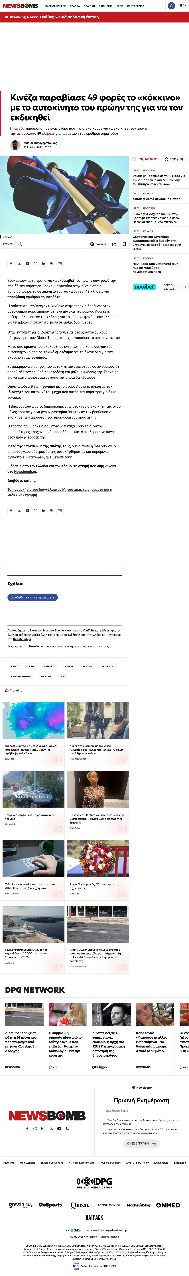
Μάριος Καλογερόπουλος (40, 143)
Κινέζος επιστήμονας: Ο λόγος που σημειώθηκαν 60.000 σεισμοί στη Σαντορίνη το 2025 (26, 953)
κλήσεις (49, 133)
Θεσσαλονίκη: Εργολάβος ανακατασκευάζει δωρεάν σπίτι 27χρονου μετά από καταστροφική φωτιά (157, 243)
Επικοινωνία (161, 1162)
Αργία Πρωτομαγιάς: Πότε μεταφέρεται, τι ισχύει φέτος (96, 886)
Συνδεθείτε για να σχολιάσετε (32, 597)
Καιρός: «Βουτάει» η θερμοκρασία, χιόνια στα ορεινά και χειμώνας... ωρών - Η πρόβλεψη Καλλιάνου (30, 749)
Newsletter (36, 646)
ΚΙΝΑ (31, 666)
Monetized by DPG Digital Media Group (107, 1230)
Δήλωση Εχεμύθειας (51, 1162)
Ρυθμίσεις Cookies (110, 1162)
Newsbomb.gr (25, 472)
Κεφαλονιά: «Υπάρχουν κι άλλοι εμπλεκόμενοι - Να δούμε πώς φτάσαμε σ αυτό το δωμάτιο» (151, 1042)
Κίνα (85, 286)
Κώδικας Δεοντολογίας (81, 1162)
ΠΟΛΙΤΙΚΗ (89, 6)
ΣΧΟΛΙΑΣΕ (98, 244)
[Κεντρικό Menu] (183, 5)
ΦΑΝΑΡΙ (68, 666)
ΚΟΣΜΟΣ (8, 244)
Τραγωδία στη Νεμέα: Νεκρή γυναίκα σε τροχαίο (30, 816)
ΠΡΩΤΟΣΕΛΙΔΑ (135, 6)
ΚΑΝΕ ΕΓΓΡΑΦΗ (141, 1143)
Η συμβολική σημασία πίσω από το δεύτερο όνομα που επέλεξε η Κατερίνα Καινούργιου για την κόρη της (65, 1044)
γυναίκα (65, 286)
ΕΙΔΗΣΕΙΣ (46, 676)
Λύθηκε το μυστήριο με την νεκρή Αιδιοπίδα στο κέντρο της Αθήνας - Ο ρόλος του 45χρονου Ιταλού (96, 749)
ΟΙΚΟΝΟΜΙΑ (106, 6)
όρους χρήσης (167, 1120)
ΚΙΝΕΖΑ (15, 666)
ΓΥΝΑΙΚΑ (49, 666)
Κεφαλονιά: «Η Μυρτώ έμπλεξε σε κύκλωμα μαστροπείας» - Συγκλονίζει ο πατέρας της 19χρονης (97, 818)
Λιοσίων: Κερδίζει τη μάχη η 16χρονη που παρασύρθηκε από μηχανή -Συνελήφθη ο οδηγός (21, 1042)
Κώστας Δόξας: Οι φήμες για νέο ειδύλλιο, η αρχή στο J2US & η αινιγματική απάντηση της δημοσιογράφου (108, 1044)
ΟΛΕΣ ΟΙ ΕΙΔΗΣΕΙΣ (55, 6)
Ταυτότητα (9, 1162)
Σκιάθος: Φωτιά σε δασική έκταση (69, 17)
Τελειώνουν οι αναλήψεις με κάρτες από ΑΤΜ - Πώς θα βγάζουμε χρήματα (30, 886)
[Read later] (124, 244)
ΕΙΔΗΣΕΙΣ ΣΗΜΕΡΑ (21, 676)
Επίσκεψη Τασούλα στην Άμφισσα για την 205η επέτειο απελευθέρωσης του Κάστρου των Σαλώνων (159, 180)
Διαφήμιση (180, 1162)
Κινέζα (19, 128)
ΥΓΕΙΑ (119, 6)
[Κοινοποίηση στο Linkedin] (43, 263)
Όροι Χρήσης (27, 1162)
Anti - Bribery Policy (137, 1162)
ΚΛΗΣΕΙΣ (87, 666)
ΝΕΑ (63, 676)
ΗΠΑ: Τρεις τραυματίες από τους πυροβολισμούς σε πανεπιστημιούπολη (155, 268)
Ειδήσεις (14, 466)
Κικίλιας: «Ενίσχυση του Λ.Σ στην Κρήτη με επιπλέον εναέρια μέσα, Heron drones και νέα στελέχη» (156, 218)
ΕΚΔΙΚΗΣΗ (107, 666)
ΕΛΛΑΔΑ (75, 6)
